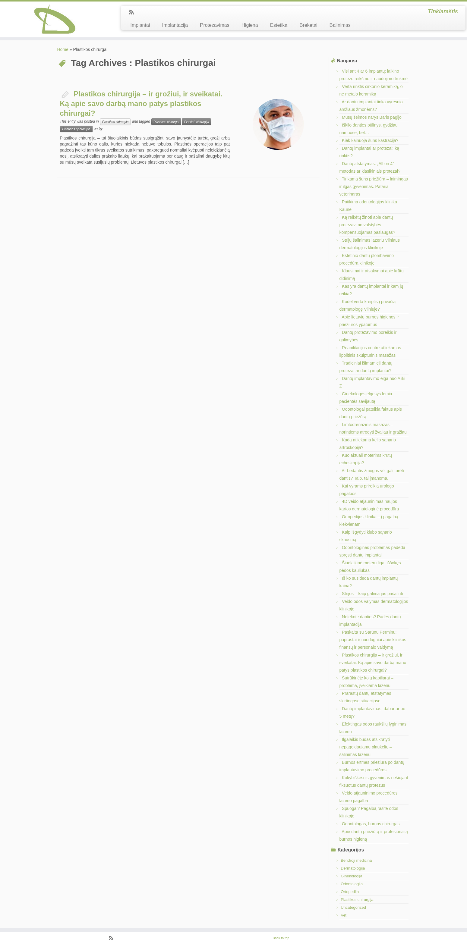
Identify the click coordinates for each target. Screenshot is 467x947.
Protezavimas (214, 25)
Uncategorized (353, 907)
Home (62, 49)
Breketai (308, 25)
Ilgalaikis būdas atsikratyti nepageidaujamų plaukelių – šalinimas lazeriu (365, 747)
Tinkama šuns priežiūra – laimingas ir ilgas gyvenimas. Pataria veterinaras (373, 186)
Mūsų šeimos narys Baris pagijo (372, 117)
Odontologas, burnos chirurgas (370, 823)
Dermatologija (353, 868)
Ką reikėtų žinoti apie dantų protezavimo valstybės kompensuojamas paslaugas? (367, 225)
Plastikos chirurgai (166, 122)
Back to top (281, 938)
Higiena (249, 25)
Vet (343, 915)
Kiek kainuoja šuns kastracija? (370, 140)
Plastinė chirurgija (196, 122)
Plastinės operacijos (76, 129)
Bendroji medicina (356, 860)
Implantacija (175, 25)
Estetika (279, 25)
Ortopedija (350, 891)
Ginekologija (351, 876)
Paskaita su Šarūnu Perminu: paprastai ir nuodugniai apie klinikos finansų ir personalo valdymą (372, 640)
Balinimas (340, 25)
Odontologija (352, 884)
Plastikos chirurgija (115, 122)
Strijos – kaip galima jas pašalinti (372, 593)
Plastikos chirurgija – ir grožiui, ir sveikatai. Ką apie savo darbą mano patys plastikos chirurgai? (141, 103)
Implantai (140, 25)
